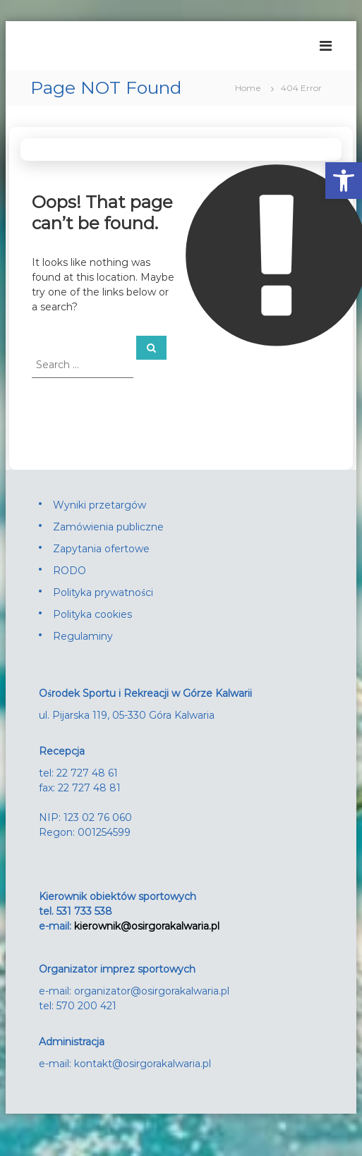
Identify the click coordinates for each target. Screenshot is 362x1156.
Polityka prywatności (102, 592)
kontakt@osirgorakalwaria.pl (142, 1063)
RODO (69, 570)
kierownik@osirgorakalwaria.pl (146, 926)
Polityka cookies (92, 614)
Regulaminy (83, 636)
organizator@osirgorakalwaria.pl (151, 991)
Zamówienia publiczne (108, 527)
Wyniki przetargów (99, 505)
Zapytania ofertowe (101, 548)
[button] (343, 180)
